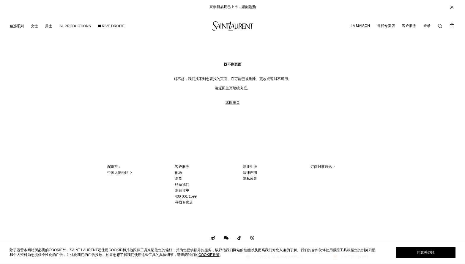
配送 (178, 173)
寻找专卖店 (386, 26)
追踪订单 (182, 190)
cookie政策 (209, 255)
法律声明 (250, 173)
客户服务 (409, 26)
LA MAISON (360, 26)
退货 (178, 178)
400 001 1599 (186, 196)
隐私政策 (250, 178)
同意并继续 (426, 252)
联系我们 (182, 184)
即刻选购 (249, 7)
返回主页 (233, 102)
